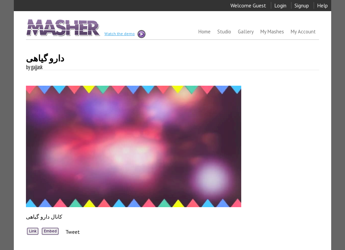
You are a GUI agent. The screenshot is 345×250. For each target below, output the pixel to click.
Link (32, 230)
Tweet (72, 231)
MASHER (62, 27)
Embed (50, 230)
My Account (303, 31)
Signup (301, 5)
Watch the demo (124, 34)
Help (322, 5)
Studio (224, 31)
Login (280, 5)
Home (204, 31)
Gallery (246, 31)
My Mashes (272, 31)
